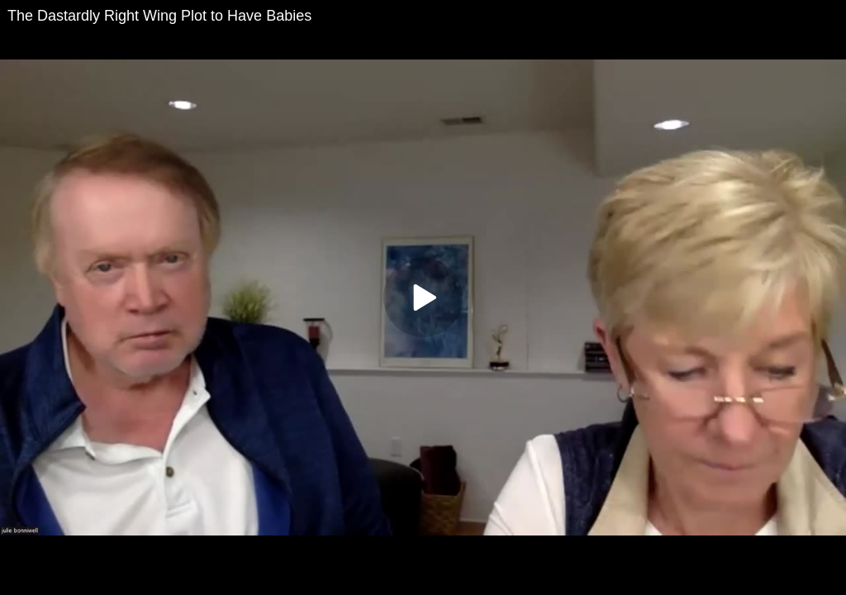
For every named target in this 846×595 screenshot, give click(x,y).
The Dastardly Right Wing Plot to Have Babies (159, 15)
